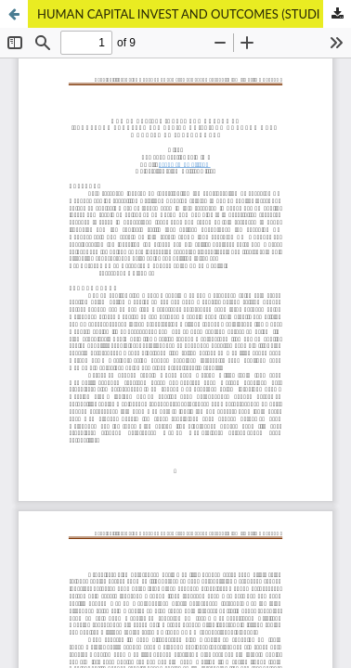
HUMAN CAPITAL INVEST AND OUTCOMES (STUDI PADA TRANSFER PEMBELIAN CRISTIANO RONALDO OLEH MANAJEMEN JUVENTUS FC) (194, 13)
